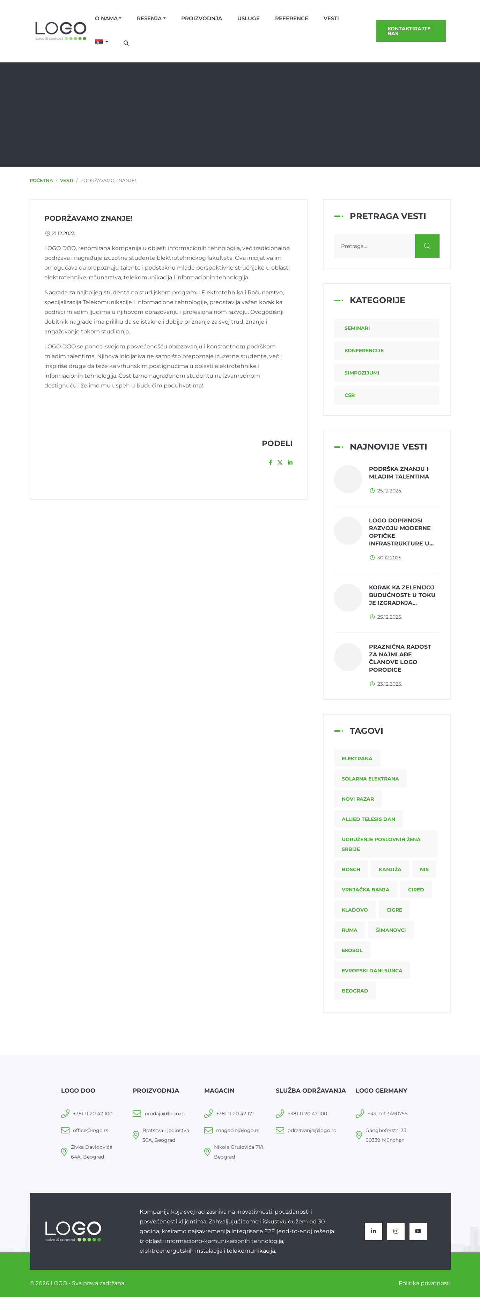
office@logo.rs (90, 1130)
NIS (424, 869)
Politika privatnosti (425, 1283)
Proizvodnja (201, 18)
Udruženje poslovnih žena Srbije (381, 844)
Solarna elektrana (370, 779)
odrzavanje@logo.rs (312, 1130)
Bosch (351, 869)
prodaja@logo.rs (165, 1113)
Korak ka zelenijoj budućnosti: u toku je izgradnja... (402, 595)
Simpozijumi (362, 373)
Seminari (357, 328)
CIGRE (394, 910)
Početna (41, 180)
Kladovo (355, 910)
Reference (291, 18)
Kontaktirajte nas (408, 31)
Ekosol (352, 950)
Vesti (331, 18)
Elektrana (357, 758)
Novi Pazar (358, 799)
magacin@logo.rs (237, 1130)
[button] (102, 42)
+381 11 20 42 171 (235, 1113)
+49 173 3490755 (387, 1113)
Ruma (349, 930)
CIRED (416, 890)
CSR (350, 395)
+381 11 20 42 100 (92, 1113)
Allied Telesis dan (368, 819)
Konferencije (364, 350)
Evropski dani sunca (372, 970)
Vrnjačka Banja (366, 890)
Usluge (248, 18)
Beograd (355, 991)
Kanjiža (390, 869)
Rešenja (149, 18)
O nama (106, 18)
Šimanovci (391, 930)
